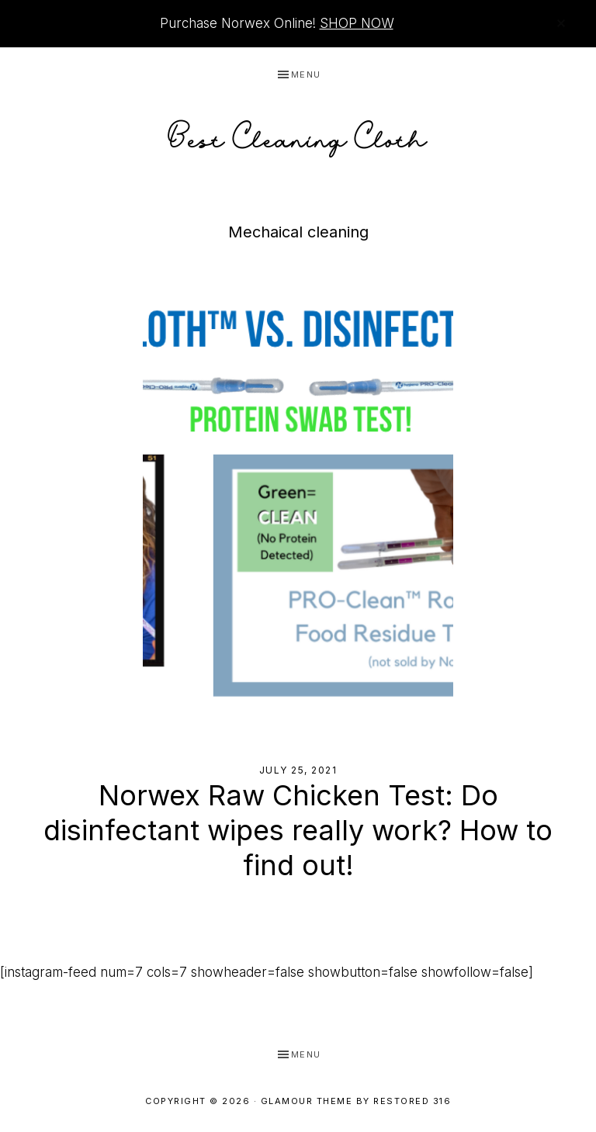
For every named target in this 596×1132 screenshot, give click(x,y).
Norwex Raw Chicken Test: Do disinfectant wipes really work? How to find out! (298, 830)
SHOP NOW (356, 23)
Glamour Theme (307, 1101)
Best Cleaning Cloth (298, 134)
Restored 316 (412, 1101)
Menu (306, 74)
